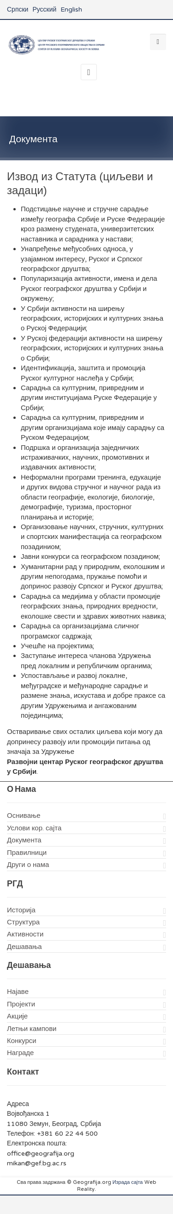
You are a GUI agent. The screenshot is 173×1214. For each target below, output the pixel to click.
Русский (44, 9)
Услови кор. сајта (34, 828)
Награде (20, 1053)
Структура (23, 922)
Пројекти (21, 1004)
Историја (21, 910)
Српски (17, 9)
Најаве (18, 991)
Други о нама (28, 864)
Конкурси (21, 1041)
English (71, 9)
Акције (17, 1016)
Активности (25, 934)
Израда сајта (128, 1182)
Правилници (27, 852)
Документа (24, 840)
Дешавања (24, 946)
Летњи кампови (31, 1028)
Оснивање (24, 815)
